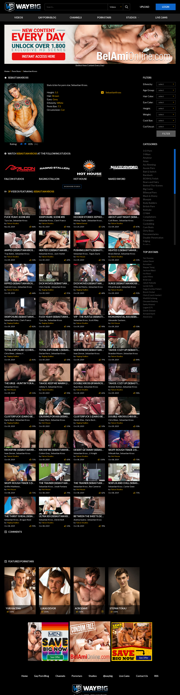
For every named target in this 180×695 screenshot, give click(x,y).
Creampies (148, 220)
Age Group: (149, 90)
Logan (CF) (148, 307)
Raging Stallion (48, 284)
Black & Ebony (150, 195)
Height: (147, 108)
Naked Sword (81, 217)
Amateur (147, 157)
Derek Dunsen (149, 310)
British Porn (149, 206)
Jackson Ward (149, 270)
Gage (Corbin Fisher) (152, 289)
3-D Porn (147, 150)
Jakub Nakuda (149, 282)
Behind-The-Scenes (153, 185)
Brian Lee (147, 279)
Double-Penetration (153, 237)
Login (165, 6)
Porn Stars (16, 71)
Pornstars (77, 669)
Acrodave (81, 602)
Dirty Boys (148, 230)
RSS (156, 669)
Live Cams (124, 669)
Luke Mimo (148, 276)
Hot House (80, 250)
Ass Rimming (149, 164)
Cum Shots (148, 227)
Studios (93, 669)
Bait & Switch (149, 171)
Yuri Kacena (13, 602)
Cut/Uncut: (148, 126)
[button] (115, 7)
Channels (60, 669)
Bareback (148, 175)
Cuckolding (148, 223)
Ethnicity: (148, 84)
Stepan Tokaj (118, 602)
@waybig (108, 669)
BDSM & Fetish (150, 178)
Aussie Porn (149, 168)
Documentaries (151, 234)
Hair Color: (148, 96)
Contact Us (142, 669)
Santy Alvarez (149, 304)
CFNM (146, 213)
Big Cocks (148, 189)
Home (7, 71)
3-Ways (147, 154)
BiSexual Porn (150, 192)
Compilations (149, 216)
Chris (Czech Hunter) (152, 295)
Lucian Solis (148, 286)
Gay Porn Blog (41, 669)
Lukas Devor (48, 602)
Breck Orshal (149, 292)
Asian (145, 161)
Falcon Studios (13, 217)
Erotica (146, 244)
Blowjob (147, 199)
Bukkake (147, 209)
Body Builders (150, 202)
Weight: (147, 114)
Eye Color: (148, 102)
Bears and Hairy (151, 182)
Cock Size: (148, 120)
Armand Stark (149, 313)
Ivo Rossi (147, 273)
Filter (166, 133)
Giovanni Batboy (150, 301)
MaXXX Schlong (150, 298)
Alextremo (147, 316)
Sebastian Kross (30, 71)
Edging (146, 241)
